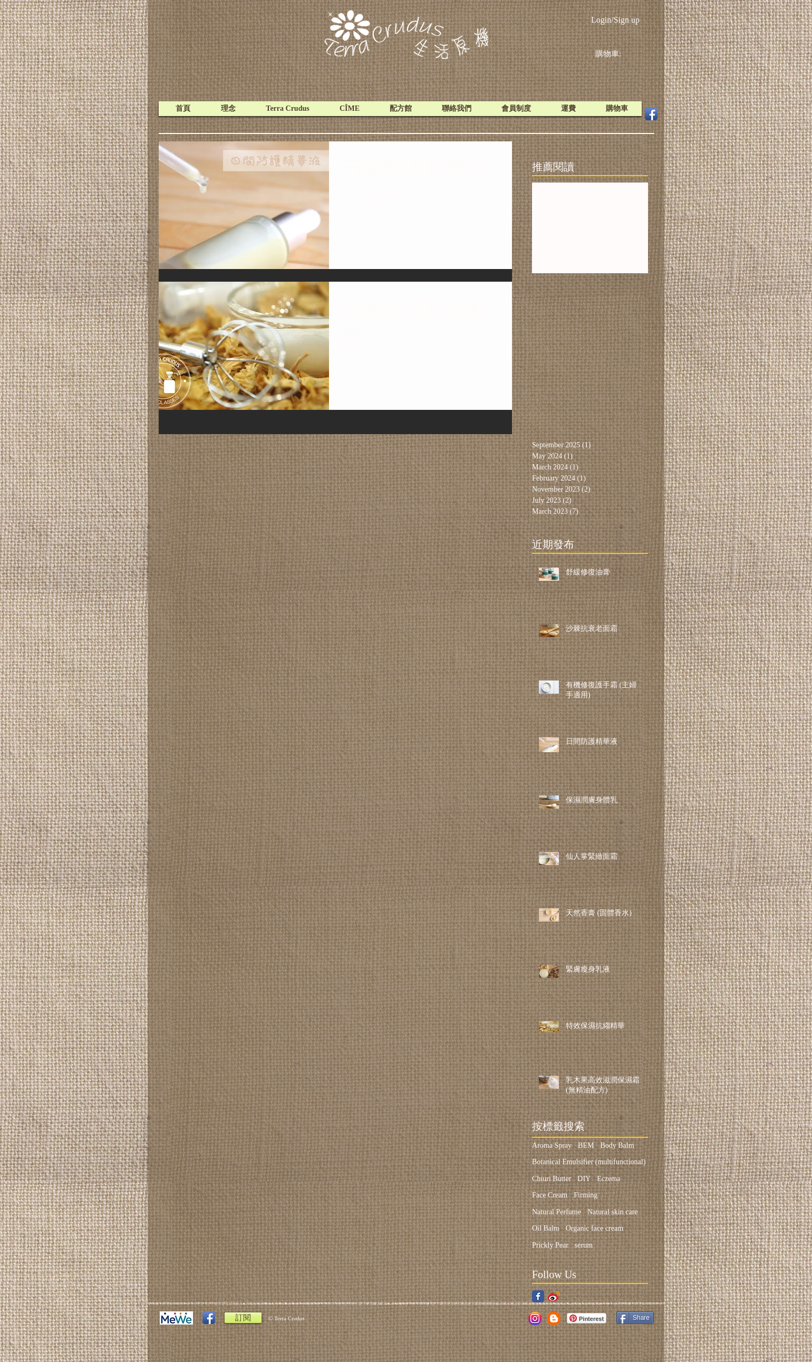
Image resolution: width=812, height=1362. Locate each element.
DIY (584, 1179)
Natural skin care (612, 1212)
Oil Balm (545, 1228)
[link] (616, 54)
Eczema (608, 1179)
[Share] (635, 1317)
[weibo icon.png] (554, 1296)
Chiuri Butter (551, 1179)
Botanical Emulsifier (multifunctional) (588, 1162)
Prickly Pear (550, 1245)
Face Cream (549, 1195)
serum (584, 1245)
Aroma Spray (552, 1145)
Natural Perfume (556, 1212)
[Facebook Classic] (538, 1296)
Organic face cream (594, 1228)
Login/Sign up (615, 19)
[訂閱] (243, 1317)
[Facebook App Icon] (651, 114)
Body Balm (617, 1145)
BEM (586, 1145)
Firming (585, 1195)
